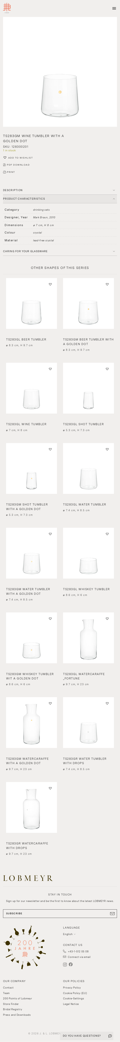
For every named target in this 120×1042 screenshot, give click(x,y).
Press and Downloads (17, 1014)
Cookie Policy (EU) (75, 993)
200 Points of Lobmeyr (17, 998)
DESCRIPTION (13, 190)
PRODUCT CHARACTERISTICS (24, 198)
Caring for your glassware (25, 251)
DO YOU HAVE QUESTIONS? (82, 1035)
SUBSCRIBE (60, 913)
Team (6, 993)
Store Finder (11, 1004)
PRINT (11, 172)
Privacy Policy (72, 987)
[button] (60, 72)
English (68, 934)
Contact (8, 987)
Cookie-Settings (73, 998)
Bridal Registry (12, 1009)
